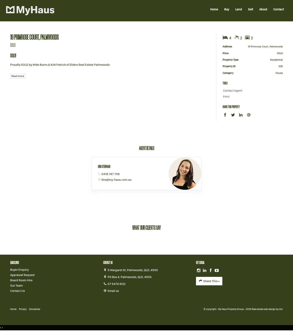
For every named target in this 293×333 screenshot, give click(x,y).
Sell (250, 9)
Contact (278, 9)
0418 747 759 (110, 174)
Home (214, 9)
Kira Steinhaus (104, 166)
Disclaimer (34, 309)
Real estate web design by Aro (267, 309)
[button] (252, 97)
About (263, 9)
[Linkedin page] (205, 270)
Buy (226, 9)
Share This (209, 281)
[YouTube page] (216, 270)
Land (238, 9)
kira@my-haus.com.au (116, 180)
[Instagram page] (199, 270)
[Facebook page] (211, 270)
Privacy (23, 309)
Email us (113, 291)
